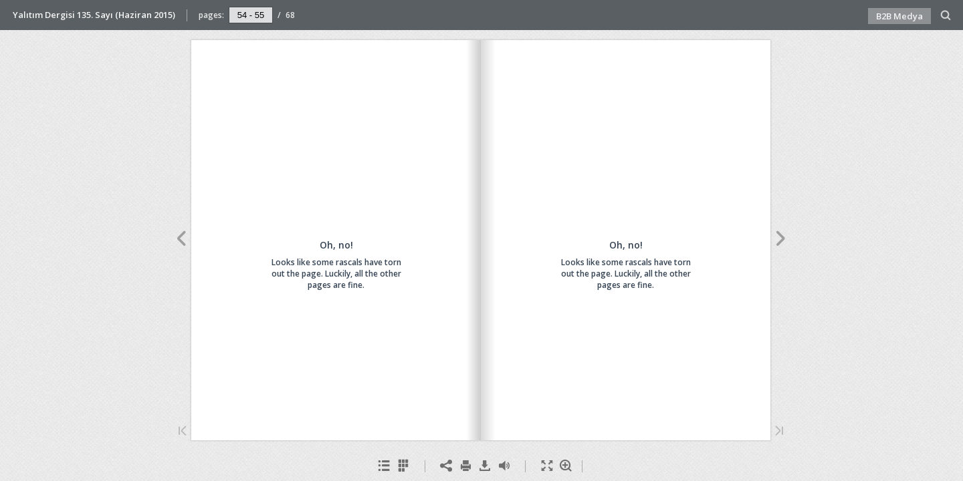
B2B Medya (899, 16)
